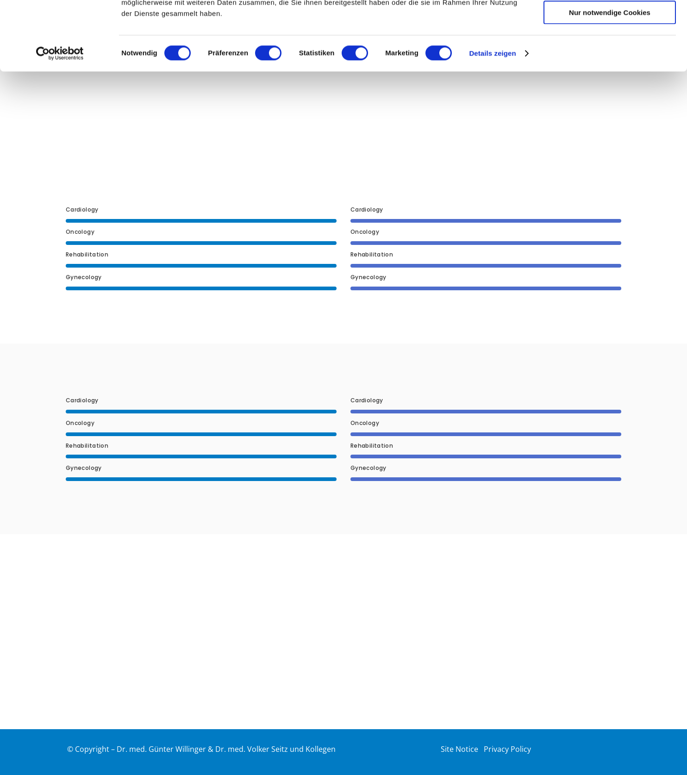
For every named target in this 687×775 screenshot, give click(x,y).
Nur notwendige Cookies (609, 77)
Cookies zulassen (610, 23)
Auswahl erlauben (609, 50)
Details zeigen (492, 118)
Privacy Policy (507, 749)
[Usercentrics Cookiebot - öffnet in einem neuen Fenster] (59, 118)
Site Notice (459, 749)
